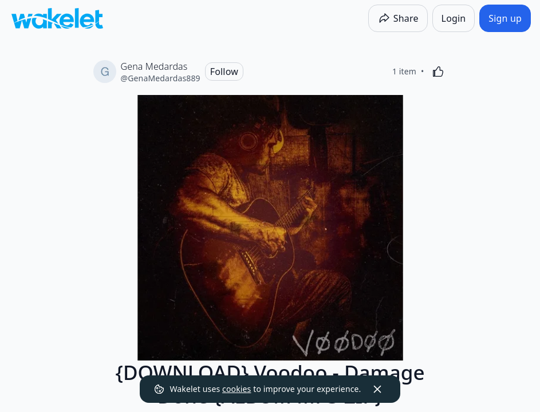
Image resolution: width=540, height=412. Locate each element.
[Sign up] (505, 18)
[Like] (438, 71)
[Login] (453, 18)
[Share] (398, 18)
